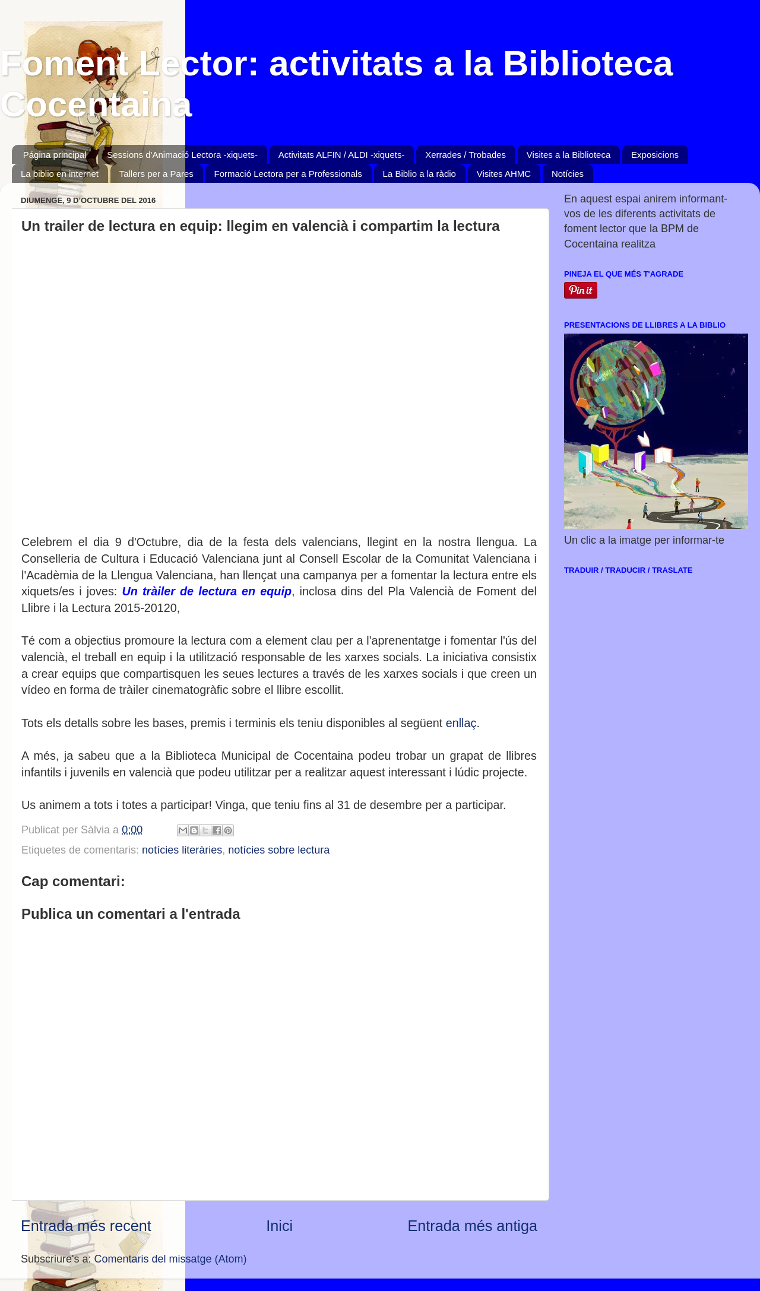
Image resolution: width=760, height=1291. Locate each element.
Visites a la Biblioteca (568, 155)
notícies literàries (182, 850)
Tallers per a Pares (156, 174)
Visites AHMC (504, 174)
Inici (279, 1225)
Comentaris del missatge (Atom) (170, 1259)
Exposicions (655, 155)
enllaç (461, 722)
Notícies (568, 174)
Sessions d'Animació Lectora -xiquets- (182, 155)
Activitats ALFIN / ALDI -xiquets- (341, 155)
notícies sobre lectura (279, 850)
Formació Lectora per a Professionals (288, 174)
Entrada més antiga (472, 1225)
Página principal (55, 155)
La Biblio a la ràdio (419, 174)
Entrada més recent (86, 1225)
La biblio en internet (60, 174)
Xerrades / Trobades (465, 155)
